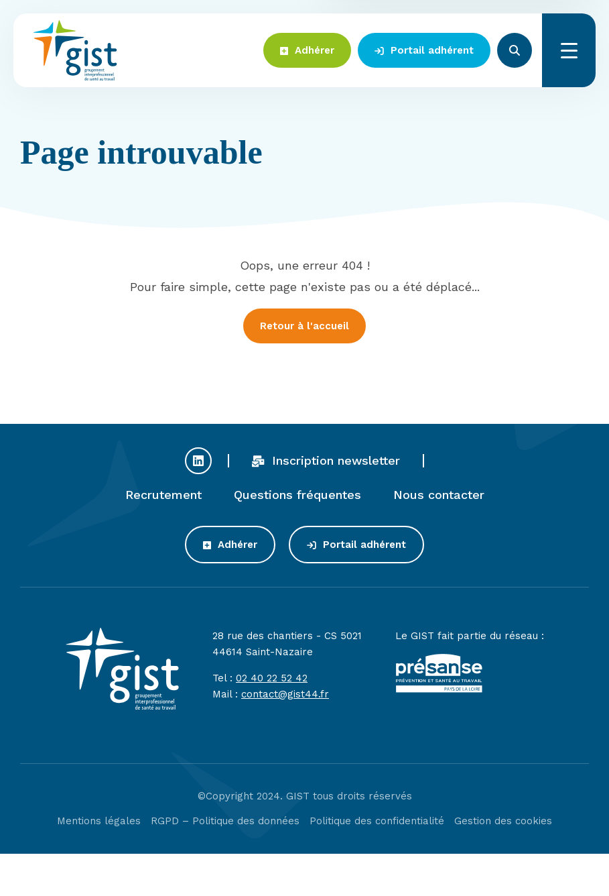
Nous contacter (438, 497)
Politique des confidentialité (377, 823)
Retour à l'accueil (304, 326)
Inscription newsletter (326, 462)
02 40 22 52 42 (272, 680)
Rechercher (514, 50)
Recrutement (163, 497)
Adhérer (307, 50)
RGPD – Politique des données (225, 823)
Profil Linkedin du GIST (198, 462)
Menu (569, 50)
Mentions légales (99, 823)
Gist (75, 50)
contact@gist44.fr (285, 696)
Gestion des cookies (503, 823)
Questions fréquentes (297, 497)
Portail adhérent (424, 50)
